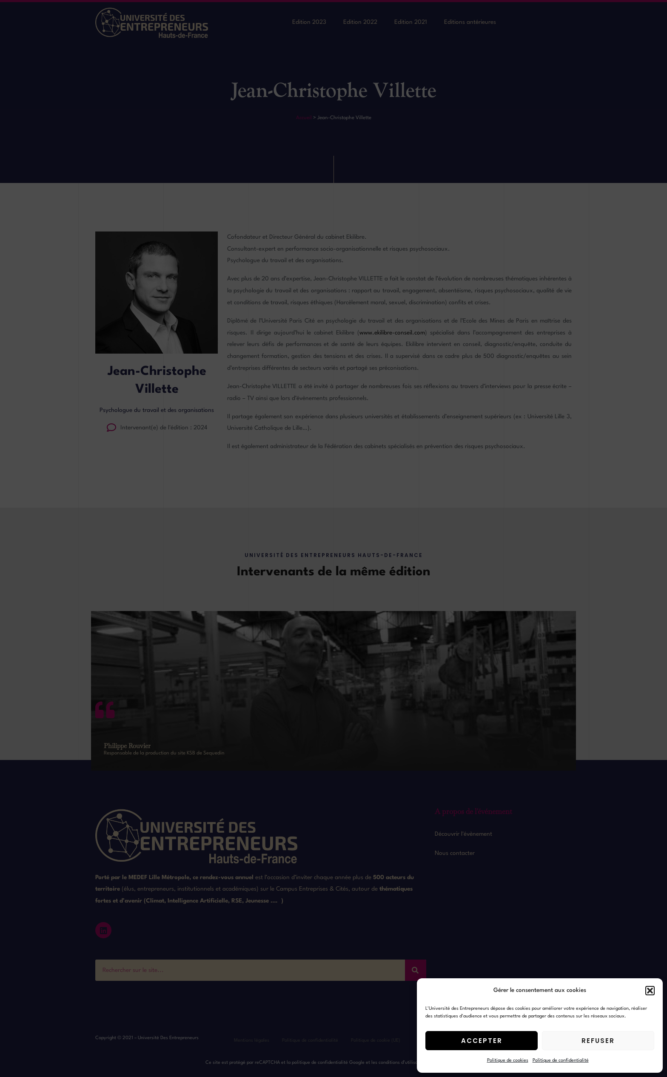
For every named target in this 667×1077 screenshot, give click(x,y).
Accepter (481, 1040)
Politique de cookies (507, 1060)
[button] (650, 990)
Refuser (598, 1040)
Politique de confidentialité (561, 1060)
